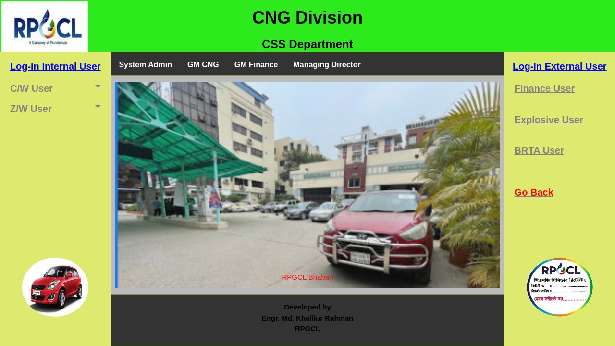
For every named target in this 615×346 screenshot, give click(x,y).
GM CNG (203, 65)
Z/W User (57, 107)
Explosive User (549, 119)
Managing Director (326, 65)
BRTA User (539, 150)
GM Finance (256, 65)
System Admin (145, 65)
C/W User (57, 87)
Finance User (545, 88)
